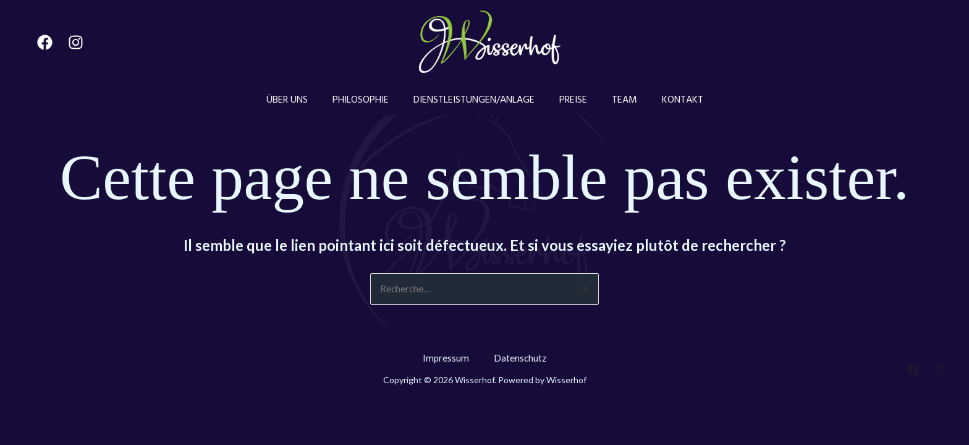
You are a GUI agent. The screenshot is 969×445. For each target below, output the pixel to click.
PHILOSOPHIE (370, 99)
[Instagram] (75, 42)
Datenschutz (521, 359)
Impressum (445, 359)
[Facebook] (45, 42)
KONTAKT (667, 99)
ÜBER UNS (302, 99)
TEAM (615, 99)
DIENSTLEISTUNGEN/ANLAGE (477, 99)
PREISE (570, 99)
